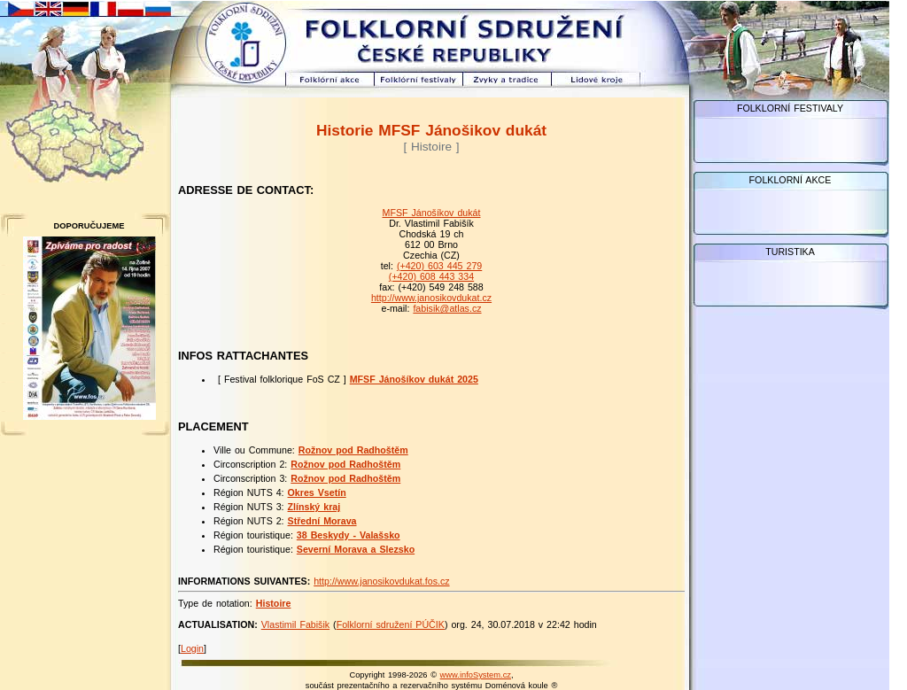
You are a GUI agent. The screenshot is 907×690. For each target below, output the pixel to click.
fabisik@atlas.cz (447, 308)
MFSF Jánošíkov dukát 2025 (414, 379)
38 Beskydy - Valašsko (348, 535)
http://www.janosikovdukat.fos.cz (381, 581)
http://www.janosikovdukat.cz (431, 297)
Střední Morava (322, 521)
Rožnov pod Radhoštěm (353, 450)
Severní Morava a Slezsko (356, 549)
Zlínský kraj (314, 506)
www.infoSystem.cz (475, 675)
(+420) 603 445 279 (439, 265)
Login (192, 648)
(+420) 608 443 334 (431, 276)
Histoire (273, 603)
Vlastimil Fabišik (295, 624)
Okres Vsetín (317, 492)
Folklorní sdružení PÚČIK (391, 624)
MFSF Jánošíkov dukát (432, 212)
